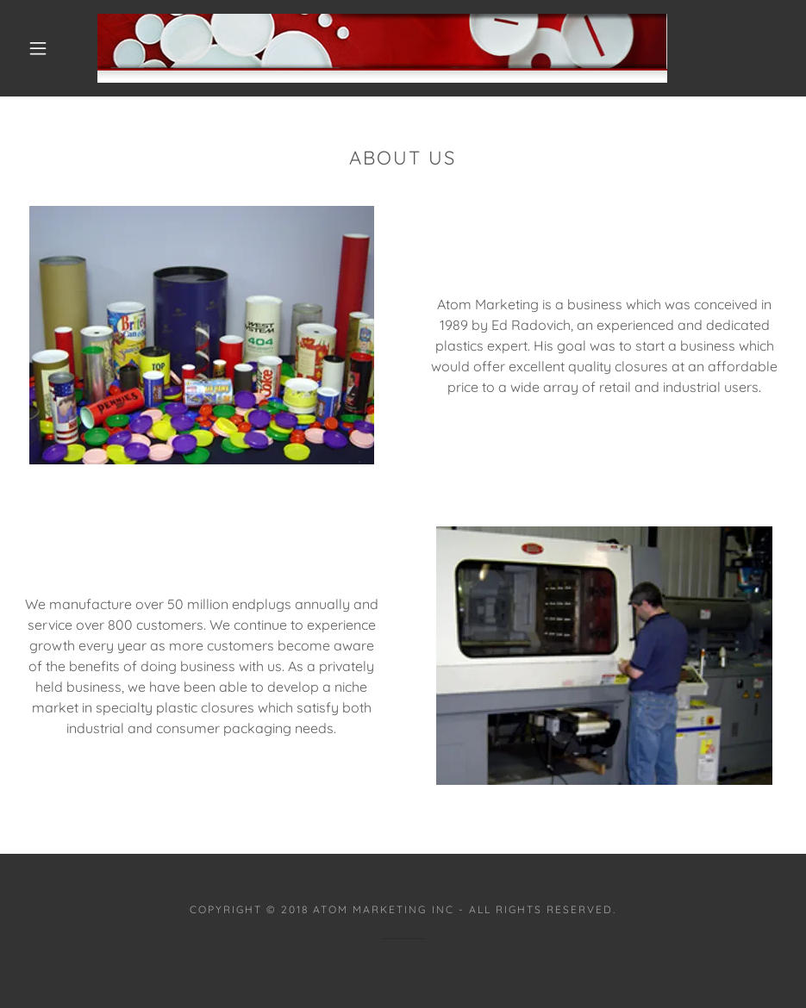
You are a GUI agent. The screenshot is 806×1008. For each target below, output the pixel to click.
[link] (382, 48)
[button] (38, 48)
